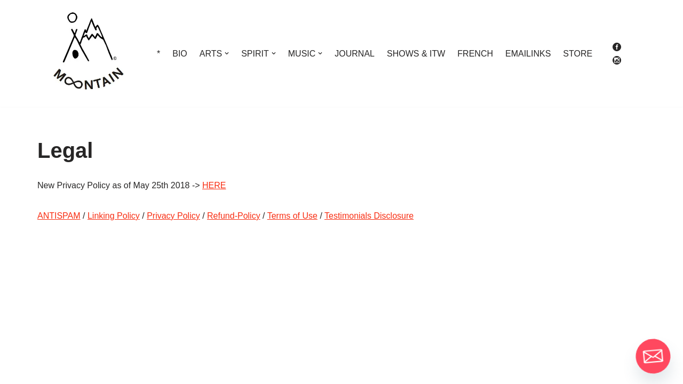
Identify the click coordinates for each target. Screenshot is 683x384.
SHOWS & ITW (416, 53)
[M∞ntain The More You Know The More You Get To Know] (88, 53)
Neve (47, 370)
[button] (227, 53)
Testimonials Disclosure (369, 215)
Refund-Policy (233, 215)
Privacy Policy (173, 215)
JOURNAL (355, 53)
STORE (577, 53)
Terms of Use (292, 215)
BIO (179, 53)
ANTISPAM (59, 215)
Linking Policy (114, 215)
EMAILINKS (528, 53)
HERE (214, 185)
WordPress (133, 370)
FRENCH (475, 53)
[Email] (653, 356)
